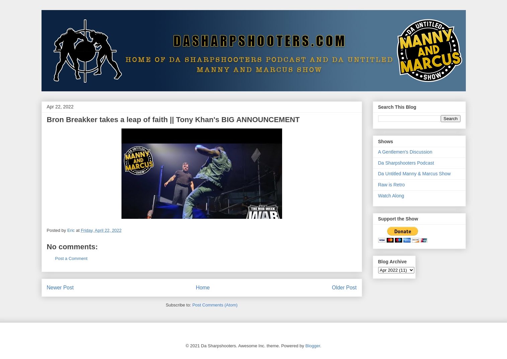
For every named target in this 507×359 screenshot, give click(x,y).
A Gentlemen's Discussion (405, 152)
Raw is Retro (391, 184)
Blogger (312, 345)
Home (203, 287)
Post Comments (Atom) (215, 304)
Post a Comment (71, 258)
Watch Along (391, 195)
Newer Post (60, 287)
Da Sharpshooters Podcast (406, 163)
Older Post (344, 287)
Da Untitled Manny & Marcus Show (414, 173)
